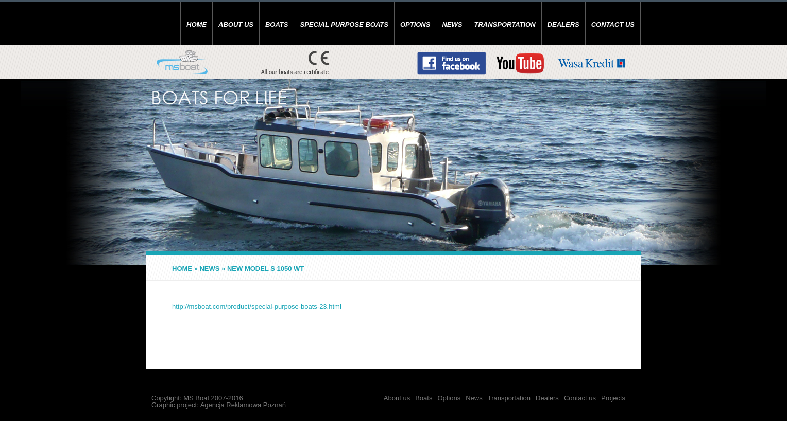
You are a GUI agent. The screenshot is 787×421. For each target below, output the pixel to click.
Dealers (563, 24)
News (452, 24)
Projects (613, 398)
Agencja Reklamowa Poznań (243, 405)
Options (415, 24)
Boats (276, 24)
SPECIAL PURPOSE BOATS (344, 24)
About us (235, 24)
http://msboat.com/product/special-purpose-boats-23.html (256, 306)
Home (196, 24)
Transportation (504, 24)
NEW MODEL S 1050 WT (265, 268)
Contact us (613, 24)
